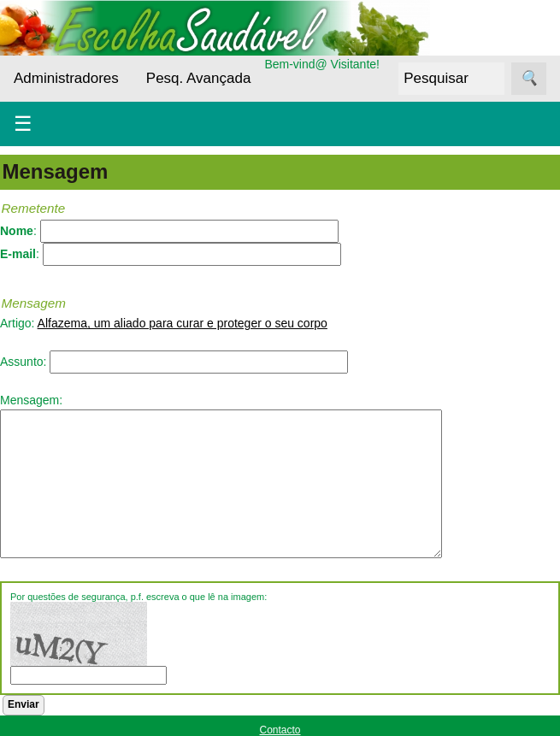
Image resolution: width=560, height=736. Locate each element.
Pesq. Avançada (198, 78)
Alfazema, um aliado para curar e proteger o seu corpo (182, 323)
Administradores (66, 78)
